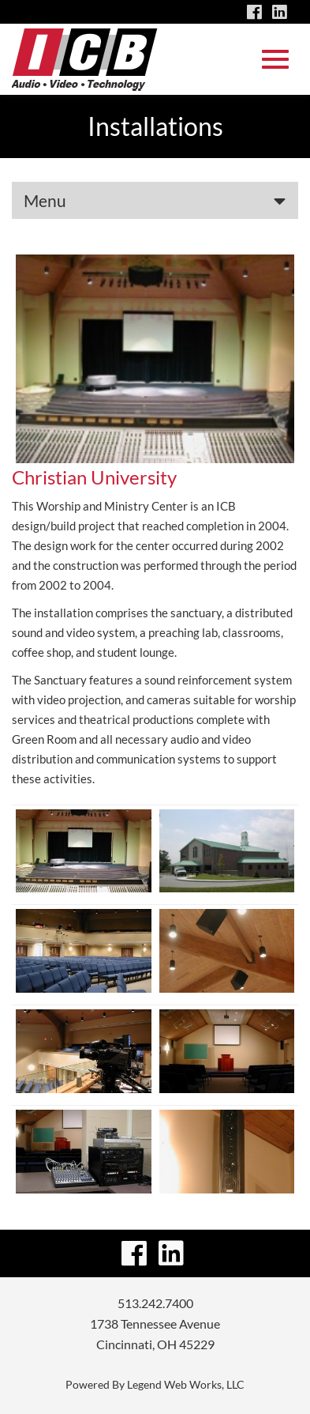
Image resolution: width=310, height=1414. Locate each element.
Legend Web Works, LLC (186, 1384)
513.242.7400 (155, 1302)
